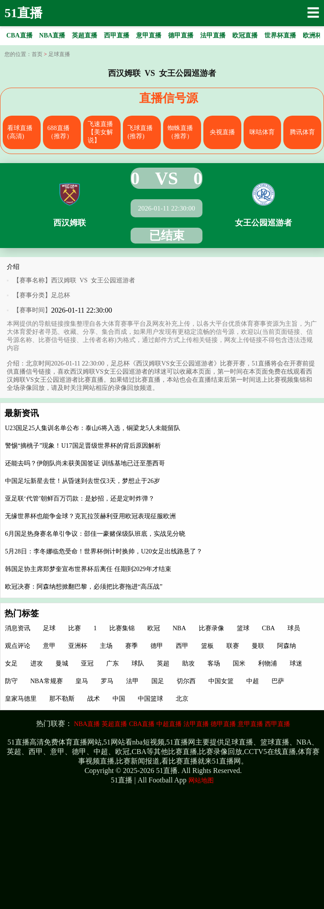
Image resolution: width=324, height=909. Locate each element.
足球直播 (59, 54)
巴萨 (278, 681)
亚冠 (87, 663)
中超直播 (169, 724)
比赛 (74, 628)
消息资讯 (17, 628)
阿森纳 (286, 645)
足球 (49, 628)
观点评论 (17, 645)
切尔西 (186, 681)
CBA (268, 628)
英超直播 (114, 724)
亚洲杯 (77, 645)
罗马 (107, 681)
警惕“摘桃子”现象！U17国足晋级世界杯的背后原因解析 (83, 445)
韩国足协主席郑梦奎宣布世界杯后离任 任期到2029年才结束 (88, 569)
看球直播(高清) (20, 132)
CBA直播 (142, 724)
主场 (106, 645)
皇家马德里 (21, 698)
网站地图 (201, 780)
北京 (182, 698)
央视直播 (222, 132)
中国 (119, 698)
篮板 (207, 645)
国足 (157, 681)
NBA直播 (87, 724)
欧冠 (153, 628)
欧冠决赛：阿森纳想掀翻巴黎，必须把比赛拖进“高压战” (83, 586)
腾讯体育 (302, 132)
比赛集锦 (122, 628)
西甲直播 (277, 724)
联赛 (232, 645)
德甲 (156, 645)
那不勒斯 (62, 698)
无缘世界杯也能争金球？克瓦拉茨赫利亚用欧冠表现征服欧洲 (90, 516)
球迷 (296, 663)
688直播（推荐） (60, 132)
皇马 (81, 681)
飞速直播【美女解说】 (100, 132)
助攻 (188, 663)
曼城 (62, 663)
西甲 (182, 645)
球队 (137, 663)
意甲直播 (250, 724)
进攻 (36, 663)
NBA (179, 628)
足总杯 (60, 295)
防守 (11, 681)
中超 (252, 681)
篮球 (243, 628)
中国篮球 (150, 698)
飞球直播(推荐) (140, 132)
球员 (293, 628)
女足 (11, 663)
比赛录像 (211, 628)
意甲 (49, 645)
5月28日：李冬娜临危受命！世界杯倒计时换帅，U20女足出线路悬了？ (103, 551)
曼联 (258, 645)
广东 (112, 663)
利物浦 (267, 663)
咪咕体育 (262, 132)
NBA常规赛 (46, 681)
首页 (37, 54)
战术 (93, 698)
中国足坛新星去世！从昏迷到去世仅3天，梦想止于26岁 (82, 481)
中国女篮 (221, 681)
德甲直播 (223, 724)
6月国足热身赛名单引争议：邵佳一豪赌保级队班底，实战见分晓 (95, 533)
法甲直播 (196, 724)
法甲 (132, 681)
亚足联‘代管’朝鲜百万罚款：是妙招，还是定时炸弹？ (80, 498)
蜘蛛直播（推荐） (180, 132)
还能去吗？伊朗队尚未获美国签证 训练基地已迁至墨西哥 (85, 463)
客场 (213, 663)
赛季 (131, 645)
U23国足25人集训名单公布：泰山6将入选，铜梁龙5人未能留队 (92, 428)
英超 (163, 663)
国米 (239, 663)
